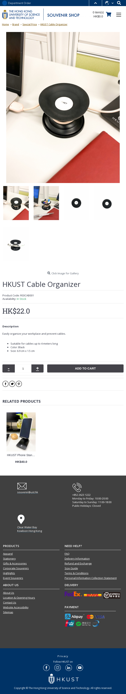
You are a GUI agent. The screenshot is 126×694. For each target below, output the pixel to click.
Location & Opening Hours (19, 597)
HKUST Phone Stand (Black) (22, 455)
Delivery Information (77, 558)
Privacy (63, 656)
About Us (8, 593)
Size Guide (71, 568)
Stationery (9, 558)
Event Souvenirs (13, 578)
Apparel (8, 554)
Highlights (9, 573)
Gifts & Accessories (15, 563)
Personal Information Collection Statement (91, 578)
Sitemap (8, 612)
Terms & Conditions (77, 573)
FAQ (67, 554)
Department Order (19, 3)
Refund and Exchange (78, 563)
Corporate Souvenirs (16, 568)
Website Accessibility (16, 607)
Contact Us (9, 602)
